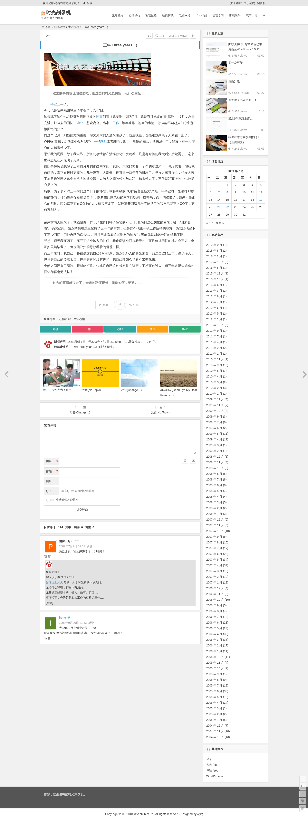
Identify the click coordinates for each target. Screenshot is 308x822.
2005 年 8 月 (214, 679)
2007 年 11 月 (215, 525)
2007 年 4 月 (214, 565)
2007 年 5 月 (214, 559)
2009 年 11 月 (215, 405)
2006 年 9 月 (214, 605)
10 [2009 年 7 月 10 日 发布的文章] (244, 192)
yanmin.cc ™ (145, 814)
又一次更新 (235, 62)
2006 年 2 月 (214, 645)
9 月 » (220, 223)
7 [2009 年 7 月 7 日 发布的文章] (219, 192)
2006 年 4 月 (214, 634)
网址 (49, 481)
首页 (46, 27)
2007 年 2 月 (214, 576)
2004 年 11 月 (215, 731)
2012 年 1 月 (214, 319)
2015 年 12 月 (215, 273)
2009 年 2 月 (214, 450)
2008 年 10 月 (215, 468)
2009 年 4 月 (214, 439)
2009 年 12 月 (215, 399)
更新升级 (234, 81)
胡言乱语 (151, 15)
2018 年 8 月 (214, 250)
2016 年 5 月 (214, 267)
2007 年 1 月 (214, 582)
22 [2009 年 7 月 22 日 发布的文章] (227, 207)
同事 (99, 116)
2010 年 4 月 (214, 376)
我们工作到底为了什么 (57, 390)
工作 (116, 123)
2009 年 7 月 (214, 422)
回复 (47, 556)
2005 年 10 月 (215, 668)
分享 (133, 305)
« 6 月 (210, 223)
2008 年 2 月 (214, 508)
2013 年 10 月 (215, 279)
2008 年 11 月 (215, 462)
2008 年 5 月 (214, 491)
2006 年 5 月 (214, 628)
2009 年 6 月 (214, 428)
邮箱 (52, 471)
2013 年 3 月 (214, 290)
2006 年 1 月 (214, 651)
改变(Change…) (131, 390)
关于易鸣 (249, 3)
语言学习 (218, 15)
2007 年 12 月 (215, 519)
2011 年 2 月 (214, 347)
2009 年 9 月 (214, 416)
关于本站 (236, 3)
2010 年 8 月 (214, 370)
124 (159, 35)
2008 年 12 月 (215, 456)
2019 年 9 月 (214, 244)
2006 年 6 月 (214, 622)
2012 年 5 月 (214, 313)
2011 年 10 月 (215, 325)
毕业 (53, 104)
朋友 (152, 329)
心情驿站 (134, 15)
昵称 (52, 461)
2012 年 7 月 (214, 302)
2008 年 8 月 (214, 473)
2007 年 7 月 (214, 548)
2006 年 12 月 (215, 588)
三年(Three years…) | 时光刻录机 (92, 346)
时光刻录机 (64, 12)
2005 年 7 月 (214, 685)
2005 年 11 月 (215, 662)
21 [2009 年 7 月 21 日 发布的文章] (219, 207)
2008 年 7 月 (214, 479)
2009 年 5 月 (214, 433)
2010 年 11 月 (215, 359)
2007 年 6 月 (214, 553)
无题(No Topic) (91, 390)
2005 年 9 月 (214, 674)
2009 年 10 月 (215, 410)
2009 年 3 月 (214, 445)
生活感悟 (117, 15)
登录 (88, 3)
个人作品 (201, 15)
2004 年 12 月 (215, 725)
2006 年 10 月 (215, 599)
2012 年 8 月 (214, 296)
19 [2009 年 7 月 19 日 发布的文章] (260, 199)
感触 (103, 141)
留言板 (261, 3)
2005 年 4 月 (214, 702)
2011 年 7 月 (214, 336)
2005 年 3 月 (214, 708)
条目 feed (212, 764)
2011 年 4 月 (214, 342)
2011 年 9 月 (214, 330)
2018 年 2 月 (214, 256)
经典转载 (168, 15)
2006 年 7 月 (214, 616)
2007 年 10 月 (215, 531)
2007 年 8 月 (214, 542)
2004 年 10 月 (215, 737)
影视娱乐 (235, 15)
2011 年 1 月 (214, 353)
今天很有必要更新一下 (242, 100)
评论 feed (212, 770)
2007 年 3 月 (214, 571)
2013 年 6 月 (214, 285)
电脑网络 (184, 15)
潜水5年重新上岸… (240, 118)
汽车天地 (251, 15)
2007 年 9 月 (214, 536)
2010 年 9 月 (214, 365)
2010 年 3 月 (214, 382)
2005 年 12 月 (215, 656)
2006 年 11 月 (215, 594)
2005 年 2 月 (214, 714)
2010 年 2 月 (214, 388)
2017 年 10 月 (215, 262)
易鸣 (131, 341)
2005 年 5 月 (214, 697)
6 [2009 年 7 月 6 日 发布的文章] (210, 192)
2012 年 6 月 (214, 307)
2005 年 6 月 (214, 691)
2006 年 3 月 (214, 639)
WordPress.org (215, 776)
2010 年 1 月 (214, 393)
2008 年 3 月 (214, 502)
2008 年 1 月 (214, 513)
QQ (48, 491)
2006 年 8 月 (214, 611)
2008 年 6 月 (214, 485)
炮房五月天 (66, 541)
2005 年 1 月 (214, 719)
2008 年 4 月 (214, 496)
